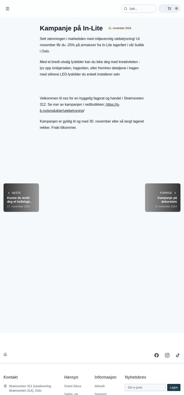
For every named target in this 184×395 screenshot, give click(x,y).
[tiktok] (177, 355)
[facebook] (156, 355)
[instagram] (167, 355)
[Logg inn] (162, 8)
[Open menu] (8, 8)
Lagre (174, 387)
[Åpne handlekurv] (169, 8)
